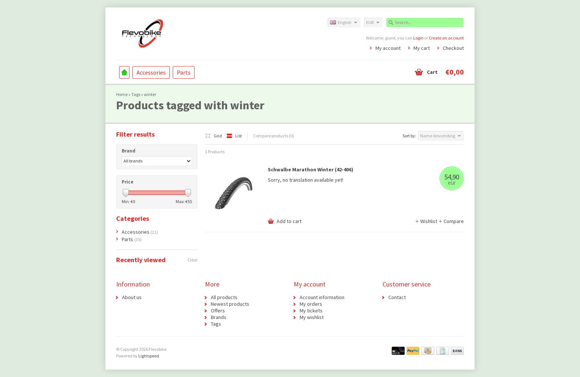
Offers (218, 310)
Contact (397, 297)
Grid (214, 135)
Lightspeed (148, 356)
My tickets (311, 310)
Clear (193, 260)
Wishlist (426, 221)
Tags (135, 94)
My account (388, 48)
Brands (218, 317)
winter (150, 94)
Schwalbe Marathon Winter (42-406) (310, 169)
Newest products (230, 304)
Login (418, 38)
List (234, 135)
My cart (422, 48)
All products (224, 297)
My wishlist (312, 317)
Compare (451, 221)
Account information (322, 297)
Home (124, 72)
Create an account (446, 38)
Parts (183, 72)
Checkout (453, 48)
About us (132, 297)
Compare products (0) (273, 135)
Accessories (151, 72)
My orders (311, 304)
